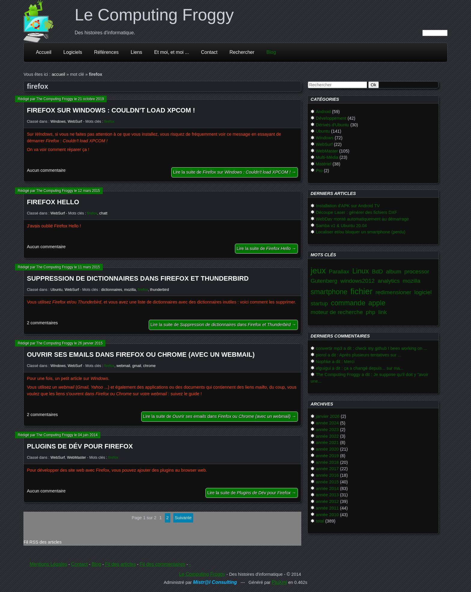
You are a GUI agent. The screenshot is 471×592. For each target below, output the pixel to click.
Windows (57, 121)
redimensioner (393, 292)
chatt (103, 213)
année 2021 (327, 442)
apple (376, 303)
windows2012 (357, 281)
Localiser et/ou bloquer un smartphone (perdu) (360, 232)
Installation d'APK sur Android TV (348, 205)
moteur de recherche (337, 312)
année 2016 (327, 475)
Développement (331, 118)
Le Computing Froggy (154, 14)
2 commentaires (42, 322)
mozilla (130, 290)
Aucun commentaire (46, 170)
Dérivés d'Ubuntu (332, 124)
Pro (319, 170)
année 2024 (327, 423)
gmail (136, 366)
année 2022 (327, 436)
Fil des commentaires (162, 564)
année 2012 (327, 501)
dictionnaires (111, 290)
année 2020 (327, 449)
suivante (183, 517)
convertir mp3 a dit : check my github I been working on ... (371, 348)
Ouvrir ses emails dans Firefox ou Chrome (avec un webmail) (140, 354)
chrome (149, 366)
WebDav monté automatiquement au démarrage (362, 219)
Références (106, 52)
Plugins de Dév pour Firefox (80, 446)
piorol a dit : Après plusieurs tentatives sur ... (358, 355)
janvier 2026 (327, 416)
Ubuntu (56, 290)
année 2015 (327, 481)
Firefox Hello (53, 202)
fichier (361, 291)
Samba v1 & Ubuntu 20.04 (341, 225)
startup (319, 303)
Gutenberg (324, 281)
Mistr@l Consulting (215, 582)
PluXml (279, 582)
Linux (360, 271)
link (382, 312)
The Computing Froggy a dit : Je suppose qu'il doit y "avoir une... (369, 378)
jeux (318, 270)
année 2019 (327, 455)
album (393, 271)
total (320, 521)
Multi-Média (327, 157)
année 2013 (327, 494)
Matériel (323, 164)
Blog (271, 52)
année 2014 (327, 488)
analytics (389, 281)
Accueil (43, 52)
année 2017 (327, 468)
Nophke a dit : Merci (335, 361)
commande (348, 303)
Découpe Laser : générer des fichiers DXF (356, 212)
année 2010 (327, 514)
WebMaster (76, 457)
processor (416, 271)
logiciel (423, 292)
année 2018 (327, 462)
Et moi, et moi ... (171, 52)
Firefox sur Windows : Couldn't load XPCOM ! (111, 110)
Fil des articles (120, 564)
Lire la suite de (234, 172)
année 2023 (327, 429)
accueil (58, 74)
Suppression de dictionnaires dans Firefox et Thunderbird (137, 278)
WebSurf (75, 121)
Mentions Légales (48, 564)
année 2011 (327, 508)
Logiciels (72, 52)
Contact (209, 52)
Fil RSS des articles (42, 542)
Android (323, 111)
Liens (136, 52)
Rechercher (241, 52)
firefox (109, 121)
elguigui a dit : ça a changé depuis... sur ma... (359, 368)
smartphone (329, 292)
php (370, 312)
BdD (377, 271)
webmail (123, 366)
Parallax (339, 271)
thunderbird (159, 290)
